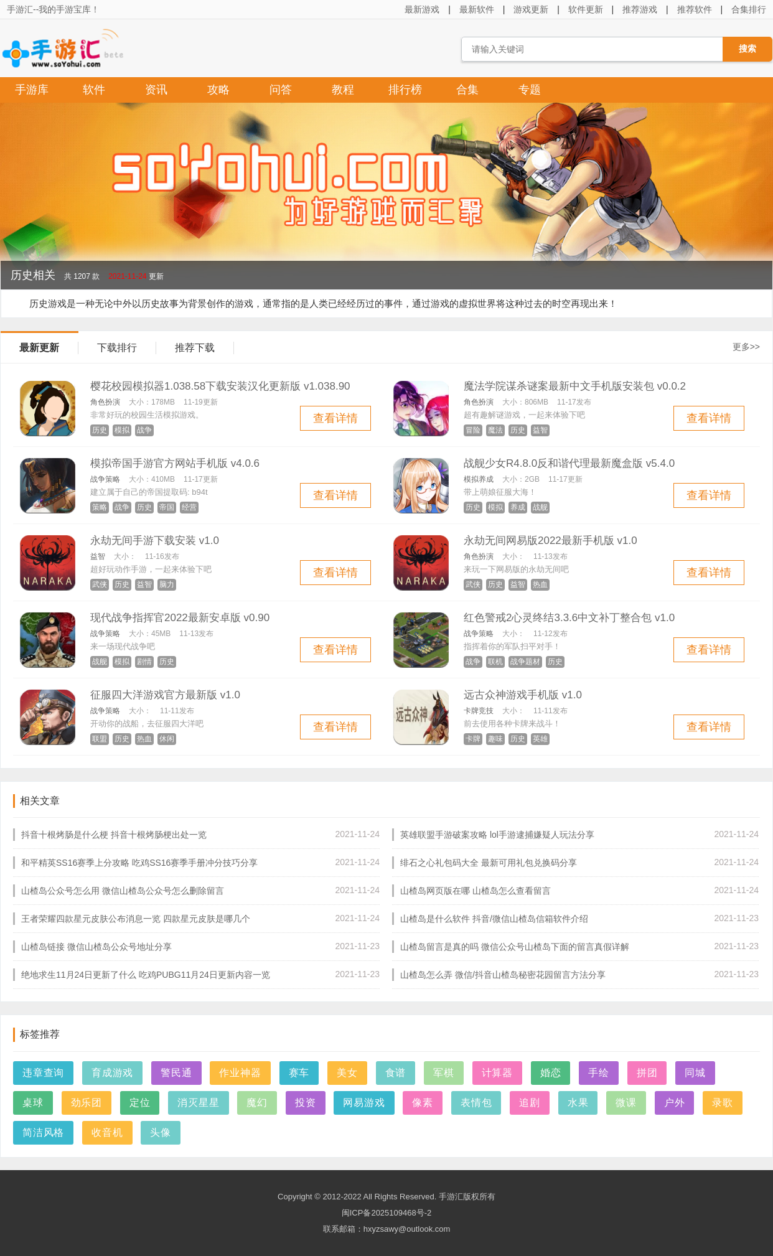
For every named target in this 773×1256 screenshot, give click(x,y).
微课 (626, 1102)
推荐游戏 (639, 9)
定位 (140, 1102)
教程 (343, 89)
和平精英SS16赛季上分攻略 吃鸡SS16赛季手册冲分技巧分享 (139, 863)
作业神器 (240, 1072)
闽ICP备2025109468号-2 (387, 1212)
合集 (467, 89)
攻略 (218, 89)
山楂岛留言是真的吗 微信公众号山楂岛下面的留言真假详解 (514, 947)
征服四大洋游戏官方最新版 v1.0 (165, 695)
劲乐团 (86, 1102)
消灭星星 (198, 1102)
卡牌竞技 (479, 710)
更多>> (746, 347)
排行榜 (405, 89)
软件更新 (585, 9)
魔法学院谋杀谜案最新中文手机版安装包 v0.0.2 (575, 386)
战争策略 (105, 479)
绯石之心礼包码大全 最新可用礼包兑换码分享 (488, 863)
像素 (422, 1102)
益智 (97, 556)
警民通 (176, 1072)
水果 (578, 1102)
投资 (305, 1102)
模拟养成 (479, 479)
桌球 (33, 1102)
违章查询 (43, 1072)
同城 (695, 1072)
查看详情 (335, 418)
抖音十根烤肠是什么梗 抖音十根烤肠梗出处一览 (114, 835)
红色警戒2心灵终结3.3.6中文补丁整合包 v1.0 (569, 618)
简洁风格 (43, 1132)
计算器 (497, 1072)
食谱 (395, 1072)
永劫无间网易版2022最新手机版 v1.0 (550, 540)
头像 (160, 1132)
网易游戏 (364, 1102)
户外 (674, 1102)
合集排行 (748, 9)
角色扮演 (105, 402)
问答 (280, 89)
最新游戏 (422, 9)
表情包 (476, 1102)
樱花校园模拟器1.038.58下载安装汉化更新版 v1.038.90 (220, 386)
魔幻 (257, 1102)
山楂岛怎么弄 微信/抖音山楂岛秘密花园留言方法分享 (503, 975)
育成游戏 (112, 1072)
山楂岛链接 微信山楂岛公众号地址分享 (96, 947)
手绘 (598, 1072)
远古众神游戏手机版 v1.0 (523, 695)
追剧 (529, 1102)
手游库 (32, 89)
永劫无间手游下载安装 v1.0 (154, 540)
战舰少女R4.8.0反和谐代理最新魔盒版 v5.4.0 (569, 463)
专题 (529, 89)
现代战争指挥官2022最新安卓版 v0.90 (179, 618)
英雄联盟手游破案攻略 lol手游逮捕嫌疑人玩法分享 (497, 835)
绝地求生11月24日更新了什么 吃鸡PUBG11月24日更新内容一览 (145, 975)
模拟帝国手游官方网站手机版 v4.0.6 (175, 463)
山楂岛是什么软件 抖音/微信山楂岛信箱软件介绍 (494, 919)
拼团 (647, 1072)
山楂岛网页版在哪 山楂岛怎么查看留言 (475, 891)
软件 (94, 89)
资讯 (156, 89)
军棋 (443, 1072)
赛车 (299, 1072)
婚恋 (550, 1072)
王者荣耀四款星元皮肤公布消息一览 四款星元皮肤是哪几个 (135, 919)
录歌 (722, 1102)
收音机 (107, 1132)
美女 (347, 1072)
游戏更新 (530, 9)
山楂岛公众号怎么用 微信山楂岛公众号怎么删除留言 (122, 891)
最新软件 (476, 9)
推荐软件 (694, 9)
